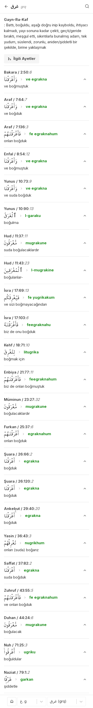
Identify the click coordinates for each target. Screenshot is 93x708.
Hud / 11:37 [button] (13, 236)
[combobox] (20, 702)
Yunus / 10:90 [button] (16, 208)
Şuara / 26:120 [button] (17, 481)
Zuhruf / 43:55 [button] (17, 590)
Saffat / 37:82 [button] (16, 563)
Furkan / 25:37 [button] (17, 426)
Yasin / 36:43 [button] (16, 536)
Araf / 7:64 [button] (14, 99)
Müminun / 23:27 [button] (19, 399)
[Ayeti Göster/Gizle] (85, 79)
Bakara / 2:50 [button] (16, 72)
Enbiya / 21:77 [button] (16, 372)
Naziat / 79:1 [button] (15, 672)
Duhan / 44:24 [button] (17, 617)
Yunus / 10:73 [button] (16, 181)
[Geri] (6, 6)
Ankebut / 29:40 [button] (19, 508)
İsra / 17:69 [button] (14, 290)
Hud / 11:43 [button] (14, 263)
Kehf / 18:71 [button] (14, 345)
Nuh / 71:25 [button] (14, 645)
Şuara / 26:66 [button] (16, 454)
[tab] (21, 59)
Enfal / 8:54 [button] (14, 154)
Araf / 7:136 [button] (14, 127)
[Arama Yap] (87, 6)
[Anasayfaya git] (12, 701)
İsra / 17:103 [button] (14, 317)
